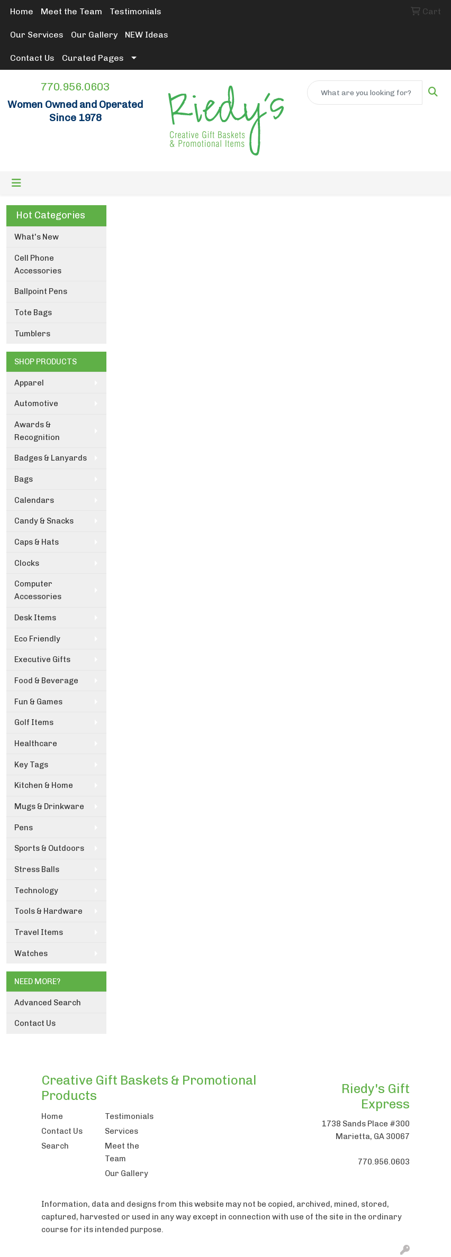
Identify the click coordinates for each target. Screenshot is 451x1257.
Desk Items (35, 617)
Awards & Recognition (37, 431)
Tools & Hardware (48, 911)
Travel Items (38, 932)
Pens (23, 827)
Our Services (37, 35)
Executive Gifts (42, 659)
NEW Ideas (146, 35)
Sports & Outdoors (49, 848)
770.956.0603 (75, 86)
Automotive (36, 403)
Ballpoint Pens (40, 291)
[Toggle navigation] (16, 183)
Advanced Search (47, 1002)
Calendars (34, 500)
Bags (23, 479)
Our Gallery (94, 35)
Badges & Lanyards (50, 458)
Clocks (26, 563)
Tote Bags (33, 312)
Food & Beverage (46, 680)
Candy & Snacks (44, 521)
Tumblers (32, 333)
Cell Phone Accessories (37, 264)
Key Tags (31, 764)
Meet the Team (71, 11)
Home (21, 11)
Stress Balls (36, 869)
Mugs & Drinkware (49, 806)
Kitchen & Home (43, 785)
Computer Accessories (37, 590)
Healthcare (35, 743)
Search (55, 1146)
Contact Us (32, 58)
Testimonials (135, 11)
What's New (36, 237)
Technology (36, 890)
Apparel (29, 383)
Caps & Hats (36, 542)
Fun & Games (38, 702)
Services (121, 1131)
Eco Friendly (37, 639)
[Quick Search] (364, 92)
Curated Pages (93, 58)
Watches (31, 953)
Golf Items (33, 722)
